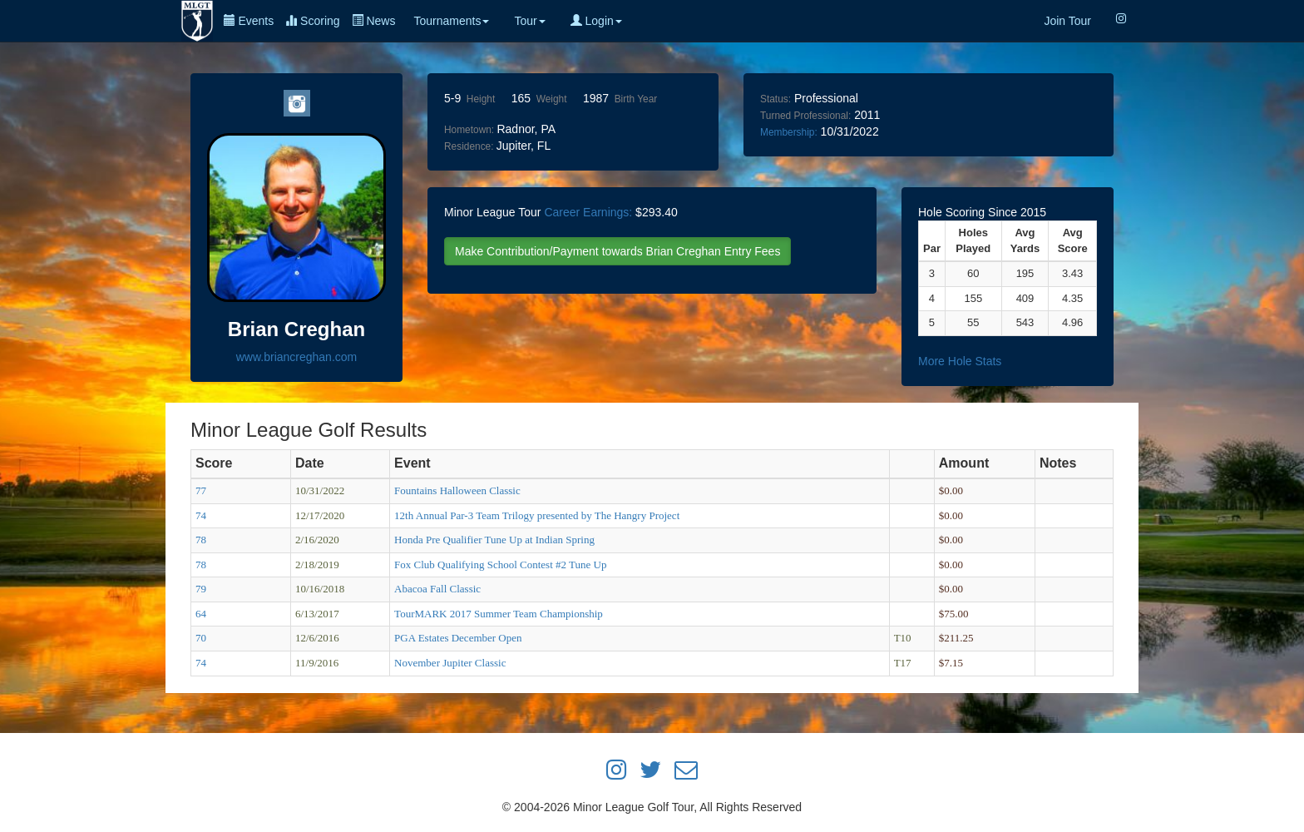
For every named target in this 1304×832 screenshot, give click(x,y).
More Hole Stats (959, 361)
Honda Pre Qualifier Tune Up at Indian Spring (494, 539)
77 (200, 490)
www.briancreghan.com (297, 357)
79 (200, 588)
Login (596, 20)
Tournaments (451, 20)
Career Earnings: (588, 212)
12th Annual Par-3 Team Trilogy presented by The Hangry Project (536, 515)
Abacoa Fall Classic (437, 588)
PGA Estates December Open (457, 637)
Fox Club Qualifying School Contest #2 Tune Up (500, 564)
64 (200, 613)
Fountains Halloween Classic (457, 490)
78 (200, 539)
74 (200, 515)
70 (200, 637)
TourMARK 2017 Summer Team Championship (498, 613)
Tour (529, 20)
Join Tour (1067, 20)
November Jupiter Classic (450, 662)
